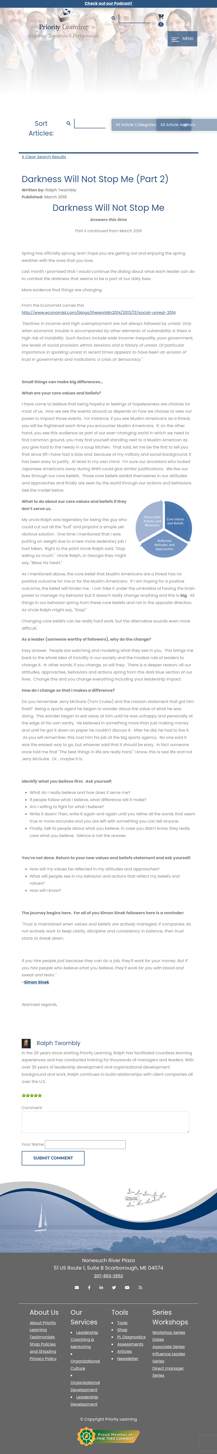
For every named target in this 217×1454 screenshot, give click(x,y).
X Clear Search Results (44, 157)
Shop (122, 1330)
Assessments (130, 1344)
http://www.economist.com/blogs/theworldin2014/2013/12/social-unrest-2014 (99, 312)
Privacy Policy (43, 1359)
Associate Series (168, 1347)
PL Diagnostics (131, 1337)
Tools (122, 1323)
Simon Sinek (36, 982)
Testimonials (42, 1337)
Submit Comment (53, 1158)
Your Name (33, 1144)
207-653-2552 (108, 1276)
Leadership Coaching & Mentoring (84, 1340)
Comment (32, 1108)
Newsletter (127, 1359)
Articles (124, 1351)
